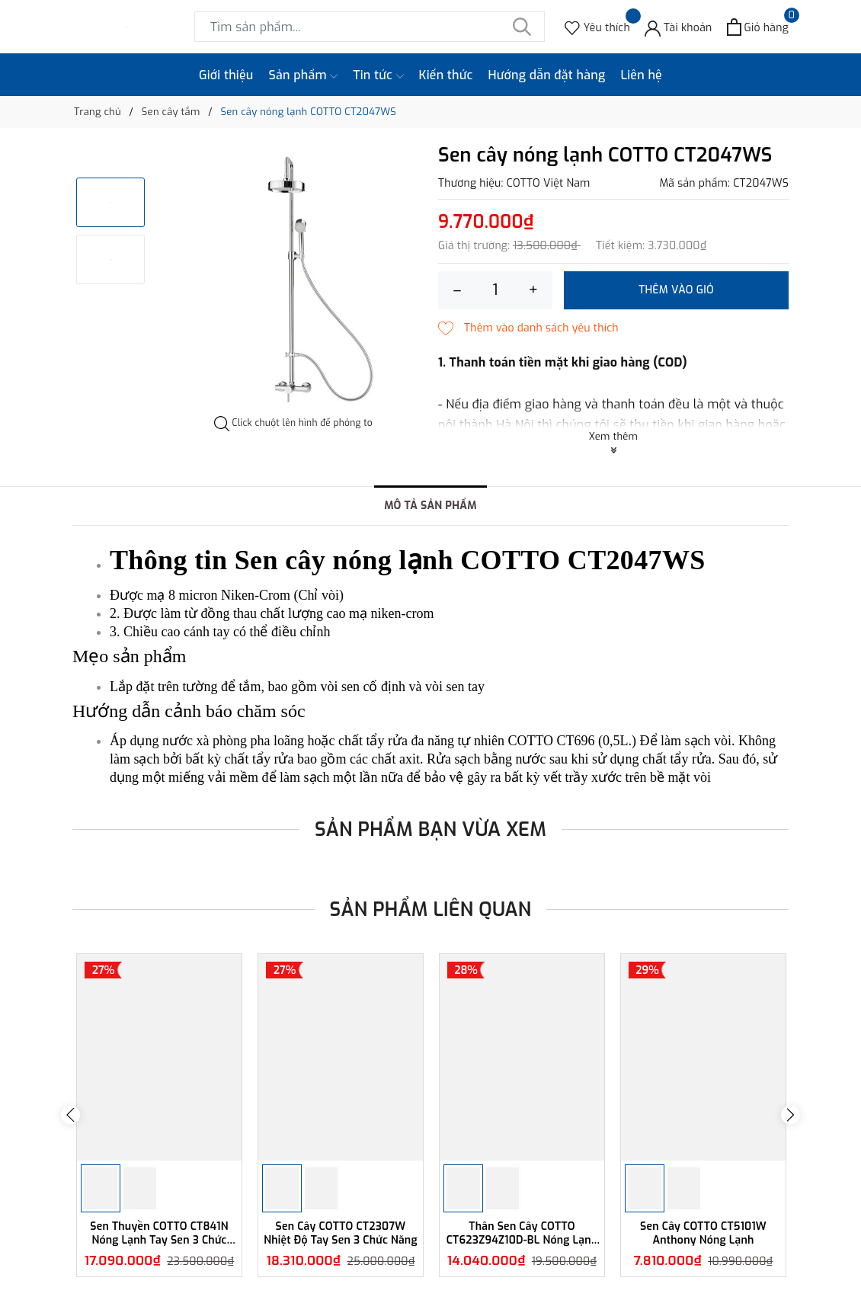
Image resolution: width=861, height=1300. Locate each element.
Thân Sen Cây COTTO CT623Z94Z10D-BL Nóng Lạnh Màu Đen (522, 1233)
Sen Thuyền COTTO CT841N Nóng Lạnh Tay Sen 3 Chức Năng (159, 1233)
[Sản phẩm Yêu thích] (597, 27)
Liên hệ (641, 75)
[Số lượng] (495, 290)
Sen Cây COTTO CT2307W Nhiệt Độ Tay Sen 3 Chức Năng (341, 1233)
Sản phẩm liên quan (431, 909)
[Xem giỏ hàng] (758, 27)
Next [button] (790, 1115)
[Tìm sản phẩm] (369, 26)
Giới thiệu (226, 75)
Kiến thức (446, 75)
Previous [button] (70, 1115)
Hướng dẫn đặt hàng (547, 75)
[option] (293, 280)
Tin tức (378, 75)
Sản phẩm (303, 75)
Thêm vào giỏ (676, 290)
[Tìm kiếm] (522, 26)
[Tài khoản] (678, 27)
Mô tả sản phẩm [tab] (430, 505)
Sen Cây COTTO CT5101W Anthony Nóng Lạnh (703, 1233)
